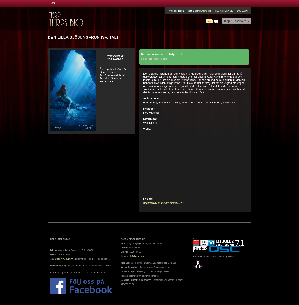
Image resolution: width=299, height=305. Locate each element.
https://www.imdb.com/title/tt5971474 (164, 203)
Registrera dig (224, 11)
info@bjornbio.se (65, 259)
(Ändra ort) (205, 11)
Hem (52, 3)
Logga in (242, 11)
